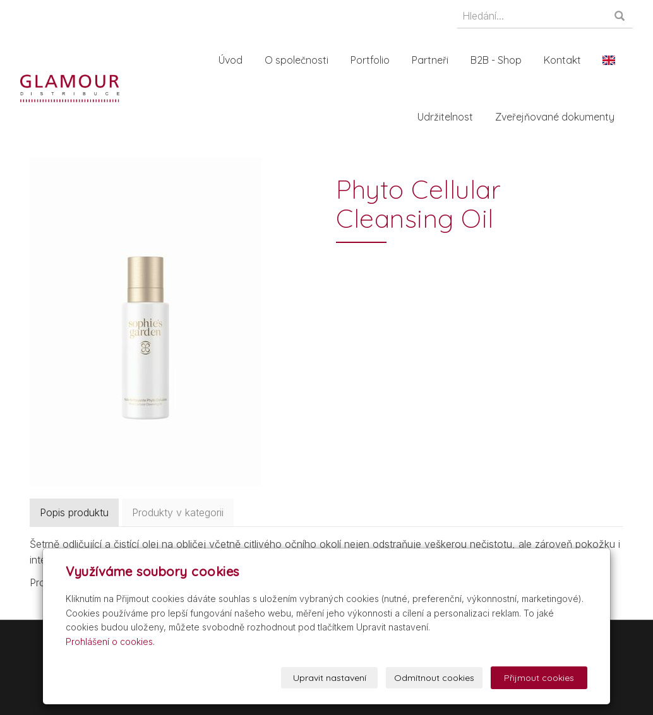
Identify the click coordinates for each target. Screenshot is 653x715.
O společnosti (299, 60)
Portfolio (372, 60)
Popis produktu (74, 512)
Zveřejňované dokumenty (557, 116)
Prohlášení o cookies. (110, 641)
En (611, 60)
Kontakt (565, 60)
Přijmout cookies (539, 677)
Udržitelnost (448, 116)
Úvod (233, 60)
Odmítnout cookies (434, 677)
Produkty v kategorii (178, 512)
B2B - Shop (498, 60)
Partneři (432, 60)
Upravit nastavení (329, 677)
